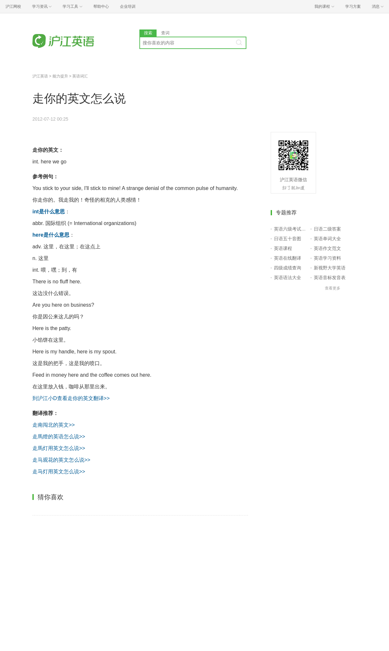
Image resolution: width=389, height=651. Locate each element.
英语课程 (283, 248)
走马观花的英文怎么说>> (61, 460)
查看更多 (332, 288)
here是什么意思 (50, 235)
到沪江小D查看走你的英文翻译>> (71, 398)
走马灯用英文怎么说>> (58, 471)
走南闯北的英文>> (53, 425)
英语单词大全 (327, 238)
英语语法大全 (287, 277)
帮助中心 (101, 6)
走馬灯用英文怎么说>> (58, 448)
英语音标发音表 (330, 277)
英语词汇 (80, 76)
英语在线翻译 (287, 258)
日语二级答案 (327, 228)
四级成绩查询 (287, 267)
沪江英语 (40, 76)
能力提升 (60, 76)
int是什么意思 (48, 211)
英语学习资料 (327, 258)
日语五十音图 (287, 238)
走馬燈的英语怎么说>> (58, 436)
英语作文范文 (327, 248)
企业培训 (128, 6)
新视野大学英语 (330, 267)
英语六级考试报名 (291, 228)
